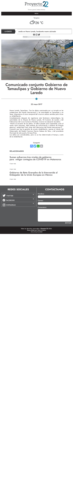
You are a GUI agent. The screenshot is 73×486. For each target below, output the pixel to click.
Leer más (13, 164)
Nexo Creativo (41, 230)
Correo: (40, 201)
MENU (36, 13)
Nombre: (41, 194)
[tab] (18, 195)
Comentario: (42, 207)
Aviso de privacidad (36, 232)
